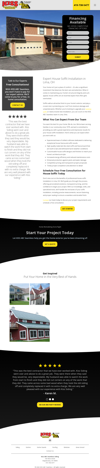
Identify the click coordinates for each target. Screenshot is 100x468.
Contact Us (17, 105)
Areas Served (80, 447)
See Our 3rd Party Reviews (50, 405)
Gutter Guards (41, 447)
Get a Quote (50, 244)
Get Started (67, 209)
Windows (67, 447)
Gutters (28, 447)
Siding (18, 447)
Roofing (55, 447)
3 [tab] (53, 399)
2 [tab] (50, 399)
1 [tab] (47, 399)
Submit (78, 57)
